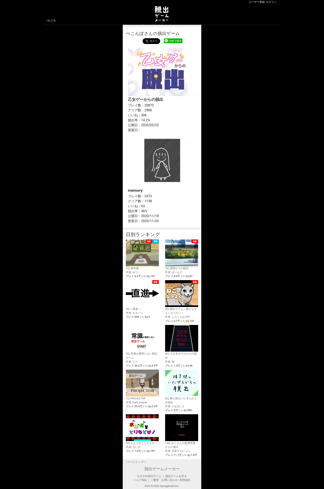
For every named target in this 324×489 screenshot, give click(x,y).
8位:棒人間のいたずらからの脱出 (181, 387)
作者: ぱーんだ (173, 272)
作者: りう (132, 361)
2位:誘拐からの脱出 (181, 254)
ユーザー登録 (257, 2)
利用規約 (185, 480)
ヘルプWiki (140, 480)
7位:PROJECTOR (142, 385)
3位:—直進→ (142, 295)
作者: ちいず (133, 447)
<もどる (51, 20)
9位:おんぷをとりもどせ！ (142, 429)
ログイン (271, 2)
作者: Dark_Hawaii (136, 402)
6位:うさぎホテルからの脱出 (181, 342)
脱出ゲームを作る (176, 476)
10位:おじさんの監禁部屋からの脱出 (181, 431)
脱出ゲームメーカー (162, 468)
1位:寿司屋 (142, 254)
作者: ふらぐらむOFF (177, 316)
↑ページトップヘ (136, 462)
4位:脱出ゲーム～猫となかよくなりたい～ (181, 297)
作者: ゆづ (132, 272)
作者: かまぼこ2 (174, 406)
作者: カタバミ (134, 312)
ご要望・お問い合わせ (164, 480)
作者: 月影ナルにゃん (178, 450)
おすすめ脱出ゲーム (149, 476)
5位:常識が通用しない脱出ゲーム (142, 342)
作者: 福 (169, 361)
